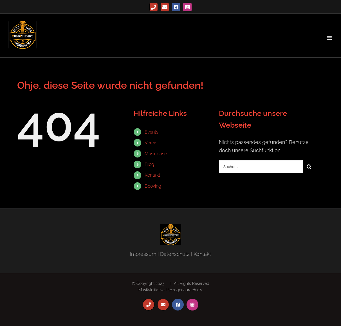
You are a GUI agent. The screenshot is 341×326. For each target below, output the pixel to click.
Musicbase (156, 153)
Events (151, 132)
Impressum (143, 254)
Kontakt (152, 175)
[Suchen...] (261, 166)
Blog (149, 164)
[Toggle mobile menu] (330, 38)
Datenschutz (175, 254)
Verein (151, 142)
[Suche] (309, 166)
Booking (153, 186)
